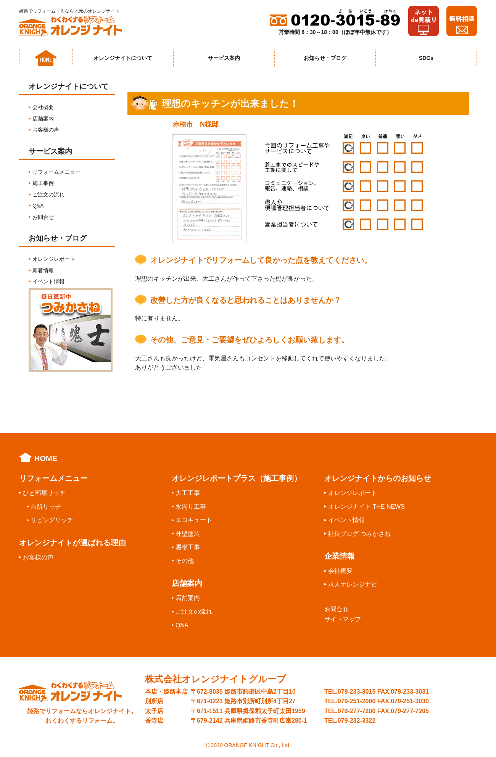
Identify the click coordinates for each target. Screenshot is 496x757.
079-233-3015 (357, 691)
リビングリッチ (52, 520)
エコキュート (194, 520)
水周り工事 (191, 506)
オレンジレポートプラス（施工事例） (236, 478)
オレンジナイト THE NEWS (366, 506)
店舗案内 (43, 119)
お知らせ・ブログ (325, 58)
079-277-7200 (357, 711)
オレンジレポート (53, 259)
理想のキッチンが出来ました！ (230, 103)
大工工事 (188, 493)
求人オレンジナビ (352, 584)
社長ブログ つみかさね (359, 533)
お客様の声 (45, 130)
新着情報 (43, 270)
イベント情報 (48, 281)
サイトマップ (342, 619)
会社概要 (43, 107)
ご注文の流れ (48, 194)
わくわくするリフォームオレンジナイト (76, 26)
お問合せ (43, 217)
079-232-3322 (357, 720)
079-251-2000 (357, 701)
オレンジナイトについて (122, 58)
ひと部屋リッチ (44, 493)
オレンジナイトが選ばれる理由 (72, 542)
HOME (45, 458)
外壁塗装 (188, 533)
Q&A (38, 206)
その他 (185, 561)
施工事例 (43, 183)
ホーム (45, 57)
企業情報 (339, 556)
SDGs (426, 58)
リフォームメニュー (56, 172)
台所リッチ (46, 506)
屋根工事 (188, 547)
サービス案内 (224, 58)
